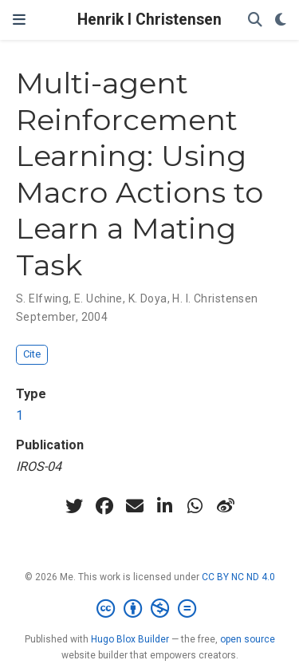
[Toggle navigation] (19, 20)
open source (247, 639)
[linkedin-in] (165, 506)
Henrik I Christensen (149, 19)
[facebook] (104, 506)
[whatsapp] (195, 506)
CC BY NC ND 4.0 (238, 577)
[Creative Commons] (149, 609)
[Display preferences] (280, 20)
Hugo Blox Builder (130, 639)
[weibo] (226, 506)
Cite (32, 354)
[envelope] (135, 506)
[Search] (255, 20)
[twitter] (74, 506)
